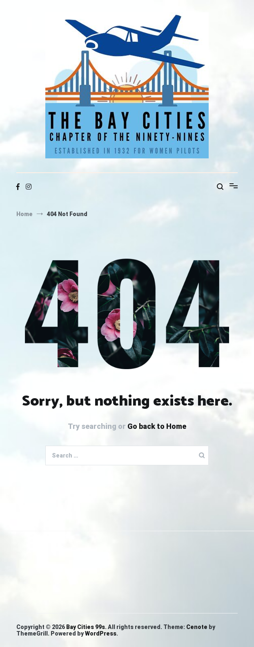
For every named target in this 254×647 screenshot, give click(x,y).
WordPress (100, 633)
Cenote (196, 627)
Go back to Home (156, 426)
